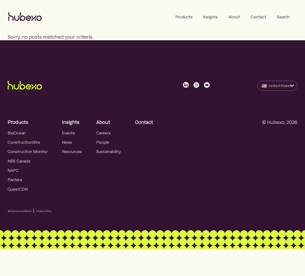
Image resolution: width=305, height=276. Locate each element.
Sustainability (108, 151)
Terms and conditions (19, 211)
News (67, 142)
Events (68, 133)
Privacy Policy (44, 211)
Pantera (15, 179)
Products (18, 122)
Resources (72, 151)
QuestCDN (18, 189)
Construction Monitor (28, 151)
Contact (144, 122)
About (103, 122)
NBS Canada (19, 161)
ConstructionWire (24, 142)
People (102, 142)
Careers (103, 133)
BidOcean (17, 133)
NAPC (13, 170)
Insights (70, 122)
